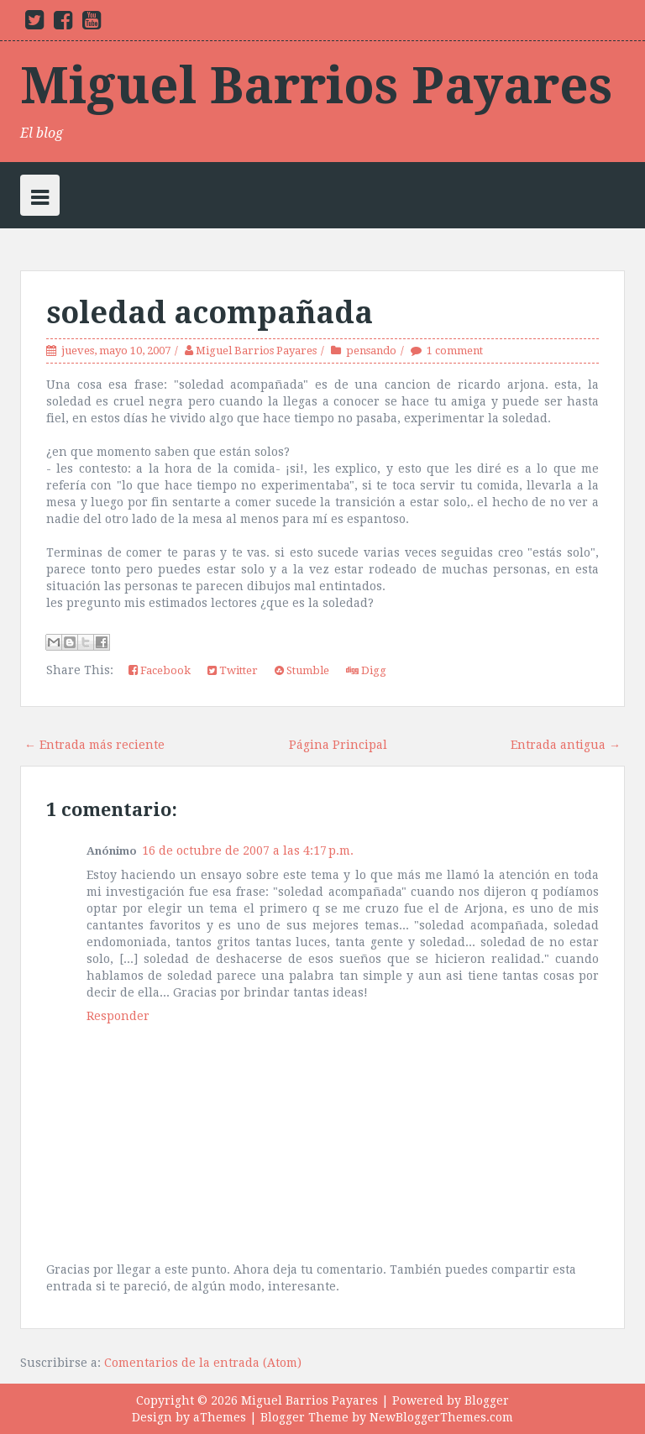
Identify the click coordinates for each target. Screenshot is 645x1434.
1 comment (455, 350)
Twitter (232, 670)
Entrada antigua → (566, 744)
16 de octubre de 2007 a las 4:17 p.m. (248, 850)
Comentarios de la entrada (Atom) (203, 1362)
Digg (366, 670)
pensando (371, 350)
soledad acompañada (209, 313)
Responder (118, 1016)
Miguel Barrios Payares (316, 85)
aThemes (219, 1417)
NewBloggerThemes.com (441, 1417)
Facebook (159, 670)
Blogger (486, 1400)
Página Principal (338, 744)
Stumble (302, 670)
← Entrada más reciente (94, 744)
